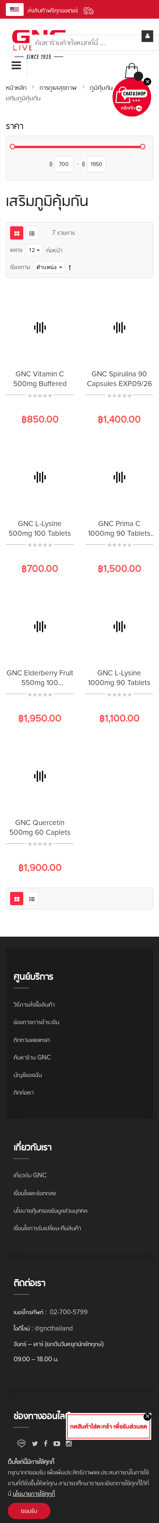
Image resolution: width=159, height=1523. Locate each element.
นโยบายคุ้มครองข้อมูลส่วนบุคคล (50, 1211)
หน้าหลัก (17, 87)
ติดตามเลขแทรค (32, 1040)
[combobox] (95, 43)
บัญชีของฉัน (28, 1075)
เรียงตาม (20, 267)
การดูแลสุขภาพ (59, 87)
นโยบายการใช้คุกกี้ (34, 1494)
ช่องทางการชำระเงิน (36, 1022)
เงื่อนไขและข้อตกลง (35, 1193)
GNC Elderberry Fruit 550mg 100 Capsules (40, 683)
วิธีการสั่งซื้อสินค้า (34, 1004)
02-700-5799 (68, 1312)
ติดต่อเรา (24, 1092)
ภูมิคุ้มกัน (102, 87)
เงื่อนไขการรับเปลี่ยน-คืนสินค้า (47, 1228)
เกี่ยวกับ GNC (30, 1175)
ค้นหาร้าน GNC (32, 1057)
